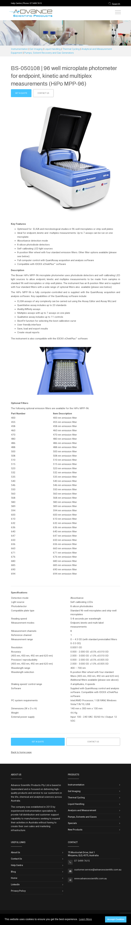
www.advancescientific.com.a (90, 878)
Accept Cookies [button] (115, 919)
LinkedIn (15, 884)
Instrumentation (19, 49)
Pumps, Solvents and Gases (82, 817)
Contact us (43, 93)
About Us (15, 852)
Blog (13, 871)
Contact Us (16, 858)
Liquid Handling (52, 49)
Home (14, 878)
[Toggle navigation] (117, 12)
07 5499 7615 (36, 3)
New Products (75, 829)
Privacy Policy (18, 891)
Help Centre (16, 3)
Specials (72, 823)
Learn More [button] (85, 919)
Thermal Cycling (71, 49)
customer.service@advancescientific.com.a (97, 869)
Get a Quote (21, 93)
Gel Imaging (36, 49)
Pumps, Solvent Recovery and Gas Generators (49, 52)
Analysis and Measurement (82, 810)
